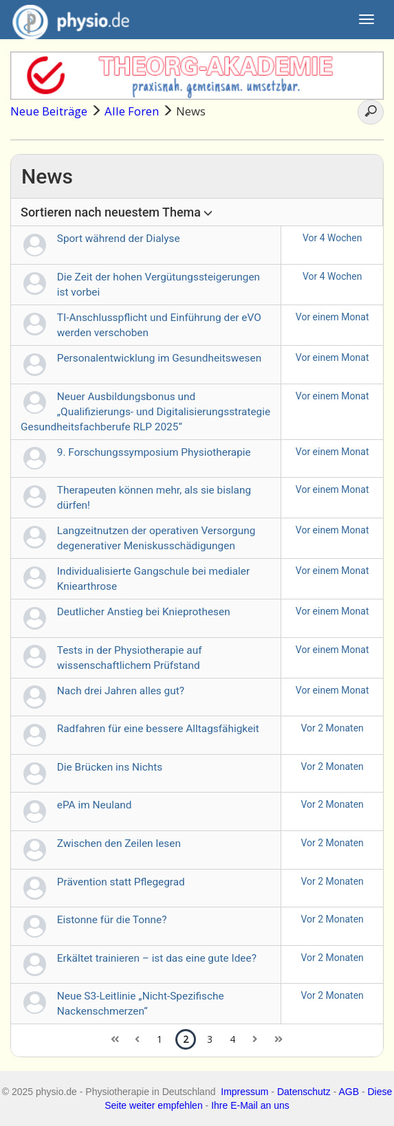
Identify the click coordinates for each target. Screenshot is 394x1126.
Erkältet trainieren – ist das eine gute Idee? (156, 958)
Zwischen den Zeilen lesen (119, 843)
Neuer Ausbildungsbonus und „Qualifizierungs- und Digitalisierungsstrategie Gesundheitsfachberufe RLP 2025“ (145, 411)
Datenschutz (304, 1091)
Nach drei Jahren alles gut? (120, 691)
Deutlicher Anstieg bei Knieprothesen (143, 612)
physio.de (65, 20)
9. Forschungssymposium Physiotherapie (154, 452)
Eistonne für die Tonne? (112, 920)
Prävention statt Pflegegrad (121, 882)
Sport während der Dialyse (118, 238)
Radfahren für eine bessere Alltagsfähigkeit (158, 728)
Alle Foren (132, 111)
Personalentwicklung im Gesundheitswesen (159, 358)
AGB (348, 1091)
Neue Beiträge (48, 111)
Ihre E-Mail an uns (250, 1105)
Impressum (244, 1091)
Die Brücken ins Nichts (110, 767)
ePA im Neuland (94, 805)
